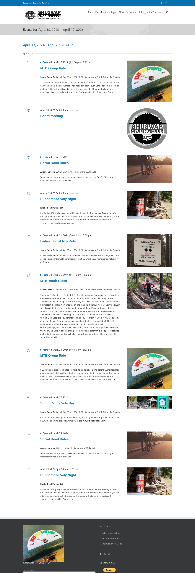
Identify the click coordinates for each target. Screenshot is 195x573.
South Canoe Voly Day (57, 403)
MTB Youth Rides (53, 281)
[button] (167, 11)
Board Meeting (51, 116)
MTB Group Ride (53, 68)
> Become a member (109, 538)
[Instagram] (105, 554)
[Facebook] (101, 554)
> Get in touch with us (110, 533)
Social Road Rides (54, 163)
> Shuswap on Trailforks (111, 543)
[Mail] (109, 554)
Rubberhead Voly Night (58, 199)
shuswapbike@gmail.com (41, 3)
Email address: (30, 570)
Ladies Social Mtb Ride (58, 241)
